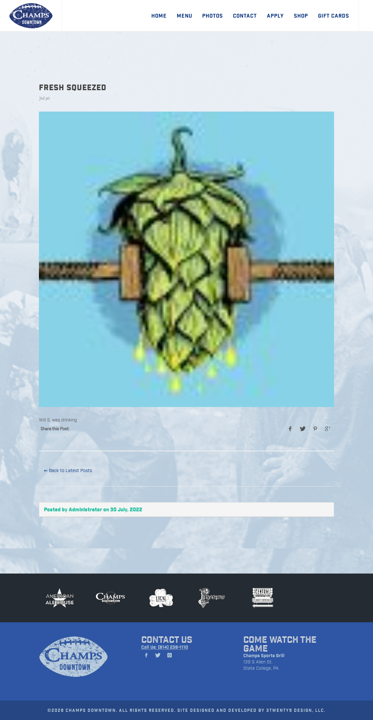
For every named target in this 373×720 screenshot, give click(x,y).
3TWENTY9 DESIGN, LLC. (296, 710)
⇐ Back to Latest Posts (68, 470)
